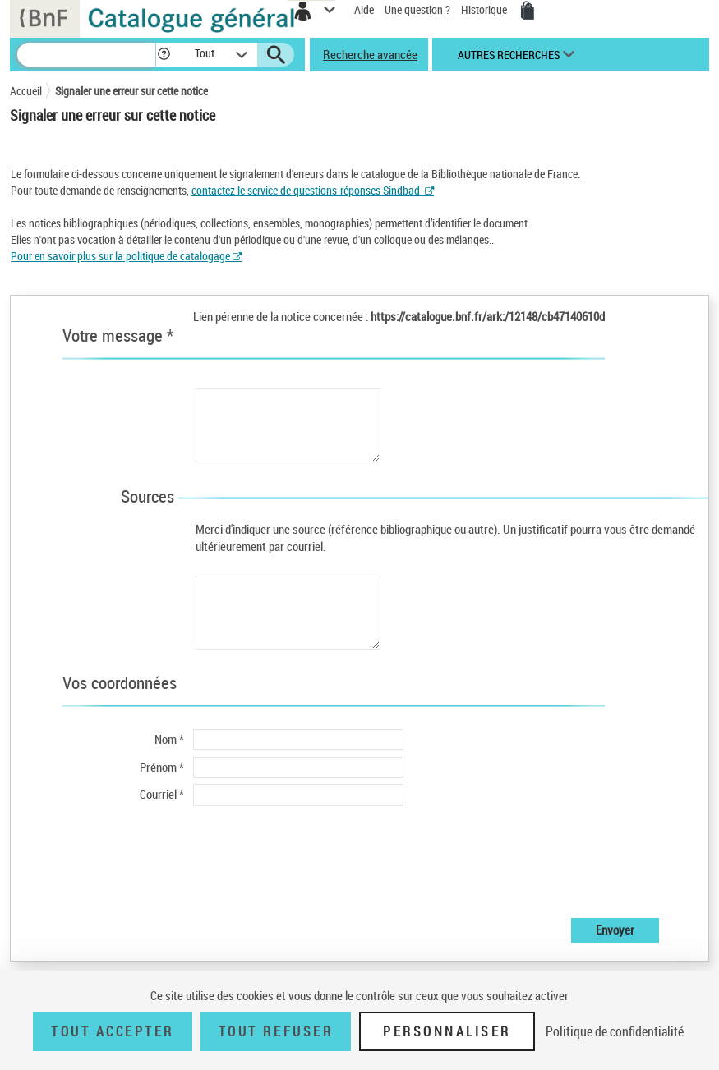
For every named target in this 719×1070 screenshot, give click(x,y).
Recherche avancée (370, 54)
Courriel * (162, 794)
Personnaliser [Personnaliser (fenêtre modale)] (447, 1031)
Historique (485, 9)
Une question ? (417, 9)
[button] (164, 55)
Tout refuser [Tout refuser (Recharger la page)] (276, 1031)
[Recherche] (86, 55)
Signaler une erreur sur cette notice (131, 91)
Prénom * (162, 767)
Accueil (26, 91)
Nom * (169, 739)
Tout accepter (112, 1031)
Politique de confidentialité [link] (615, 1031)
